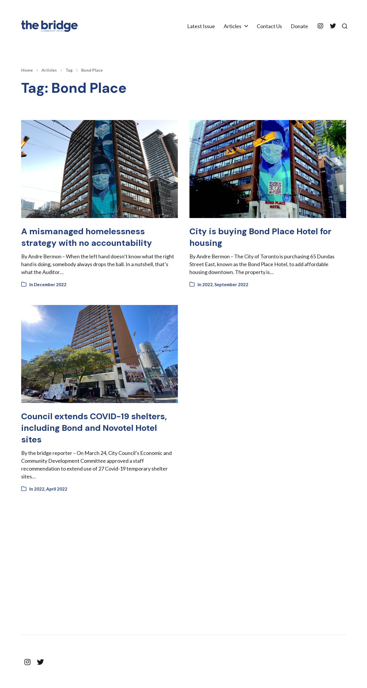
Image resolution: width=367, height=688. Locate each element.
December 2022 (50, 284)
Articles (230, 26)
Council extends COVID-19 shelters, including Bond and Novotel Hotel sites (87, 427)
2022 (207, 284)
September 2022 (231, 284)
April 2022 (56, 488)
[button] (343, 26)
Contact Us (267, 26)
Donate (297, 26)
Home (27, 70)
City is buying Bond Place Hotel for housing (260, 237)
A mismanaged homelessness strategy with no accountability (94, 237)
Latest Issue (199, 26)
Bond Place (92, 70)
